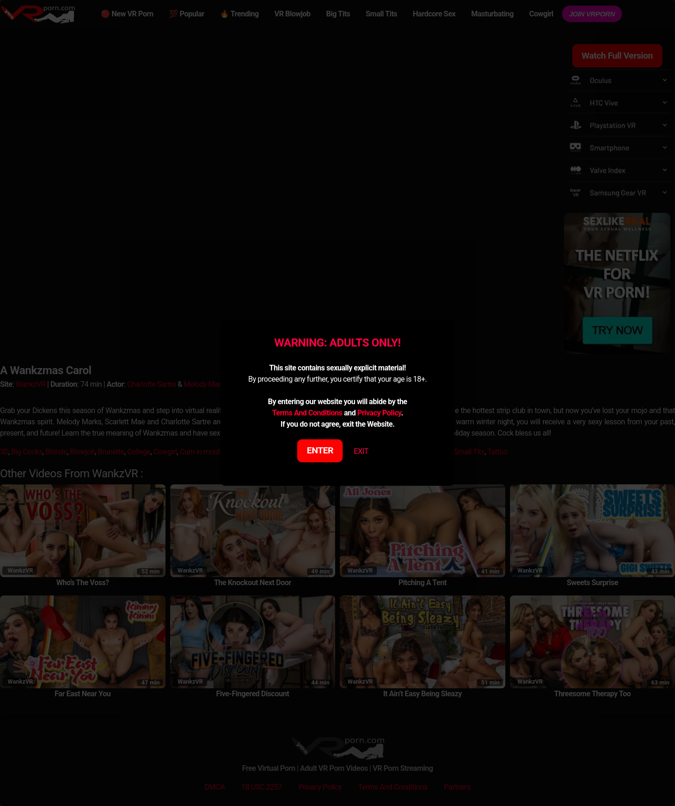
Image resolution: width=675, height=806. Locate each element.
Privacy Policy (379, 412)
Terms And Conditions (307, 412)
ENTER (320, 450)
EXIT (361, 451)
